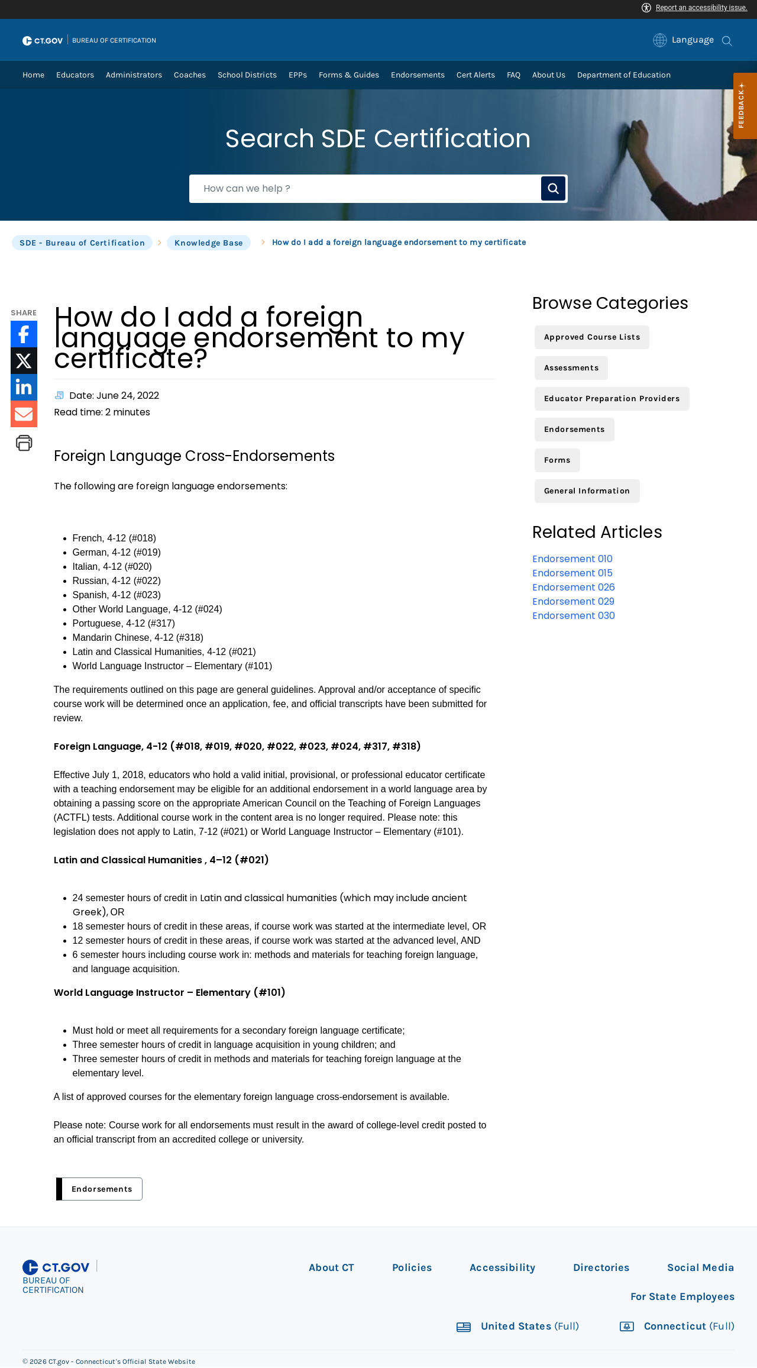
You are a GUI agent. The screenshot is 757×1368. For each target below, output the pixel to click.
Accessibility (502, 1268)
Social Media (701, 1268)
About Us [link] (548, 76)
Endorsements (102, 1190)
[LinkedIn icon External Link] (24, 388)
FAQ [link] (513, 76)
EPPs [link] (298, 76)
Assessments (571, 369)
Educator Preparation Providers (612, 400)
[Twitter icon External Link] (24, 362)
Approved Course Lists (592, 338)
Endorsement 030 (573, 617)
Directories (601, 1268)
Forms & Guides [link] (349, 76)
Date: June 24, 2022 (114, 397)
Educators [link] (75, 76)
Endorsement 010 (572, 560)
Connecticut (676, 1328)
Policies (412, 1268)
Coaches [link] (190, 76)
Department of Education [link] (624, 76)
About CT (331, 1268)
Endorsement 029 (573, 602)
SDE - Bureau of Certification (82, 244)
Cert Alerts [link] (476, 76)
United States (517, 1328)
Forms (557, 461)
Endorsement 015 (572, 574)
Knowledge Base (208, 244)
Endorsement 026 (573, 588)
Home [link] (33, 76)
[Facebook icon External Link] (24, 335)
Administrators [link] (134, 76)
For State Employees (682, 1297)
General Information (587, 492)
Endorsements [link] (418, 76)
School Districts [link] (247, 76)
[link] (684, 40)
